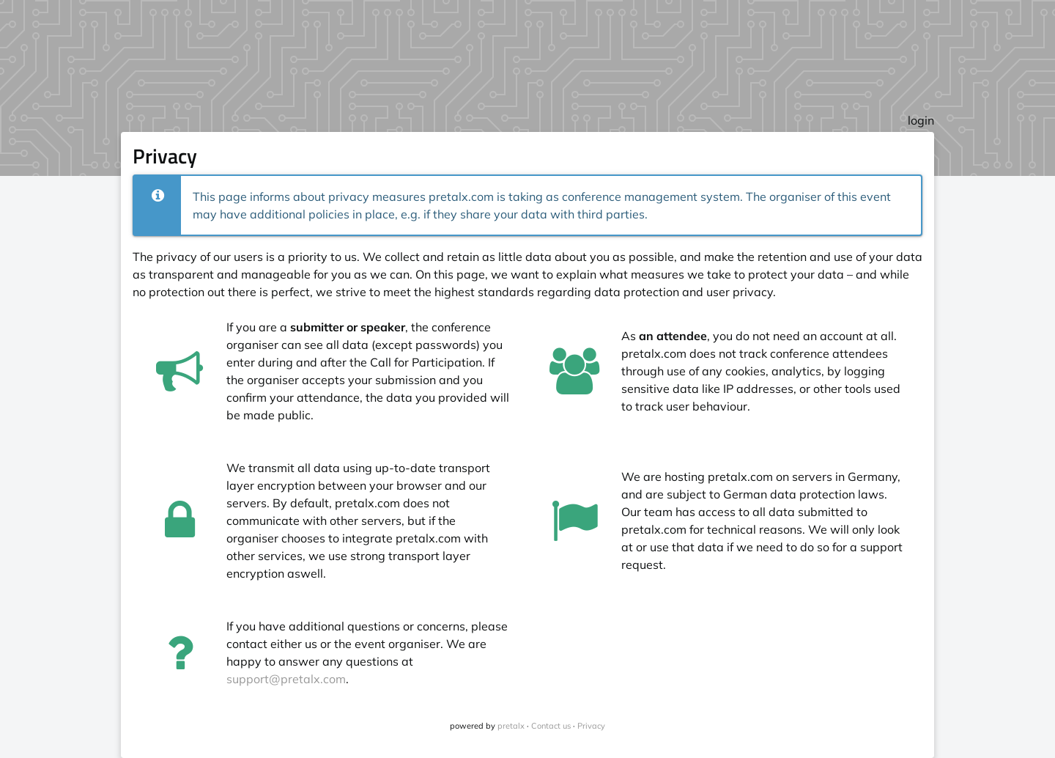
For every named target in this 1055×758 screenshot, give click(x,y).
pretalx (511, 726)
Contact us (551, 726)
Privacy (591, 726)
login (921, 120)
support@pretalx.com (286, 678)
